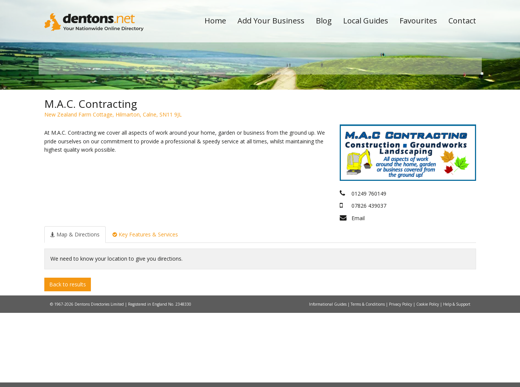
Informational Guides (328, 378)
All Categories (250, 134)
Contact (462, 21)
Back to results (67, 358)
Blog (324, 21)
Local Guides (365, 21)
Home (215, 21)
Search (424, 121)
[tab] (75, 308)
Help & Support (456, 378)
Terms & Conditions (368, 378)
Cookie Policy (428, 378)
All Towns (81, 134)
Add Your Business (271, 21)
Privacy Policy (401, 378)
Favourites (418, 21)
